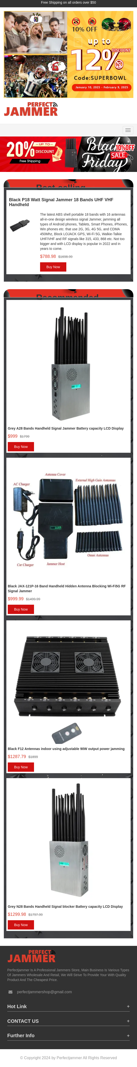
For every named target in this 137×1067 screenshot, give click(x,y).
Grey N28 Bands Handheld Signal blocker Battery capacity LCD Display (65, 907)
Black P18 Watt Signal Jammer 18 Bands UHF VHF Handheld (61, 202)
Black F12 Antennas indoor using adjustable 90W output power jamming (66, 749)
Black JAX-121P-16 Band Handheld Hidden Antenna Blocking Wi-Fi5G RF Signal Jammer (67, 588)
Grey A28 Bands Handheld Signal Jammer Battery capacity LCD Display (66, 428)
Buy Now (53, 267)
